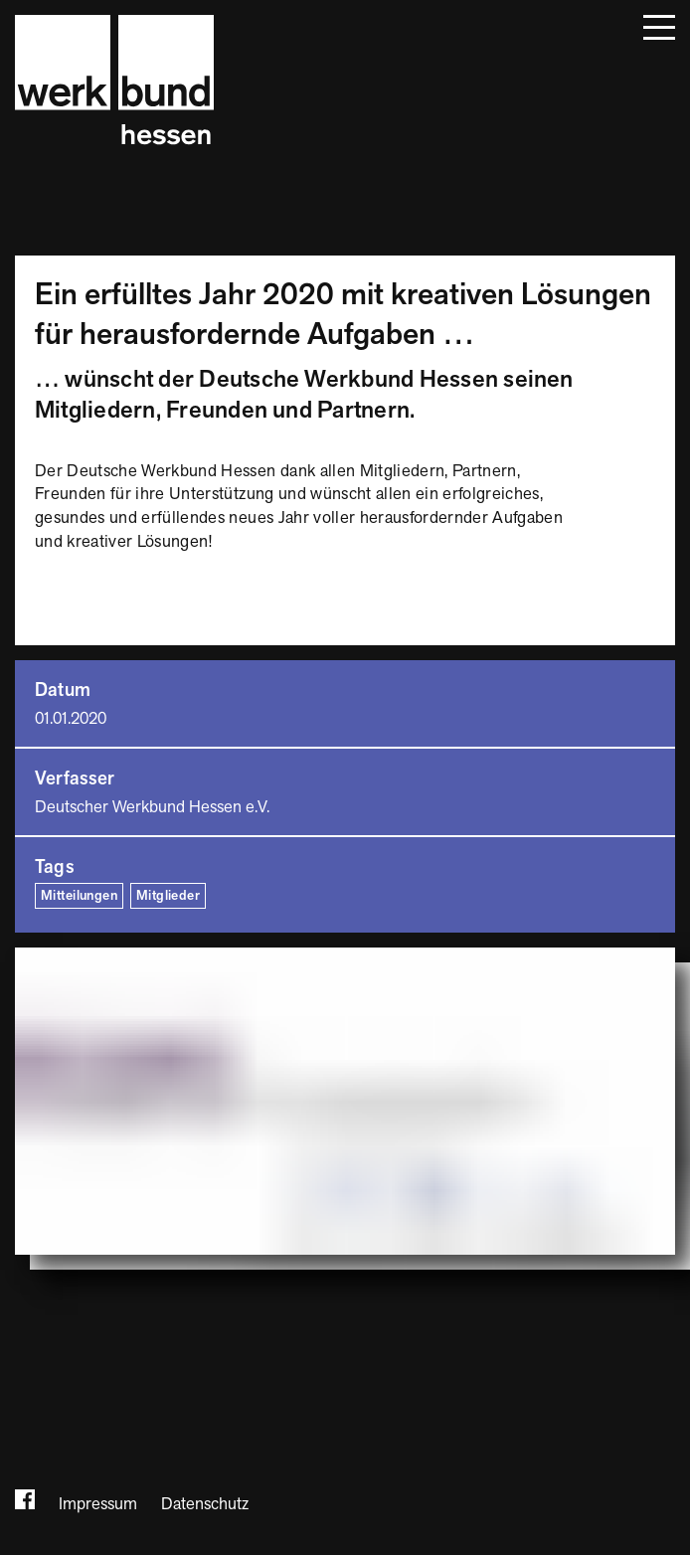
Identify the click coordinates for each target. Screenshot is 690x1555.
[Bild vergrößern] (345, 1102)
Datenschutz (205, 1504)
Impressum (98, 1504)
